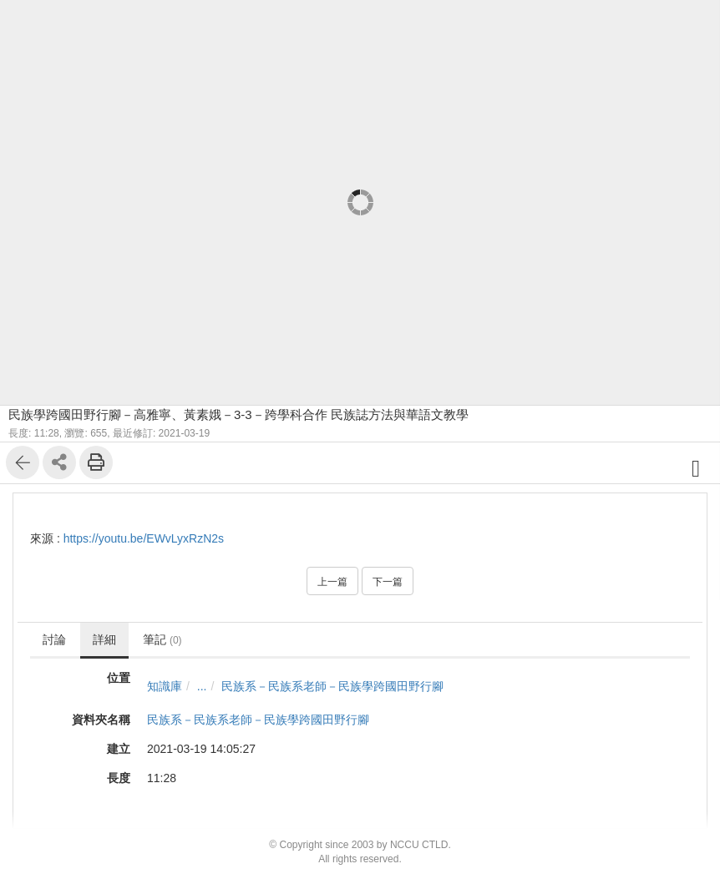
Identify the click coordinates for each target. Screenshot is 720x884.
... (202, 686)
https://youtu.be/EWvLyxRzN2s (143, 538)
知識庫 (164, 686)
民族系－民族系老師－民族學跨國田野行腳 (332, 686)
